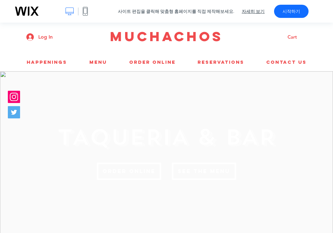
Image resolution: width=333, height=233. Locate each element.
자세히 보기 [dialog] (253, 11)
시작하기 (291, 11)
